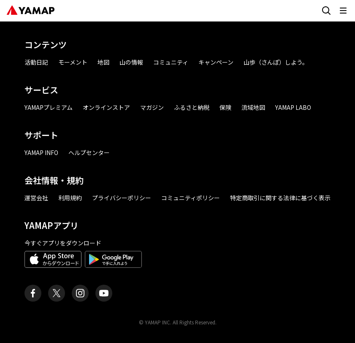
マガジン (152, 107)
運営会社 (36, 197)
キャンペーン (215, 62)
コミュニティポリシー (190, 197)
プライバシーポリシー (121, 197)
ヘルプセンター (89, 152)
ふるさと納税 (191, 107)
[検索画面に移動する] (326, 10)
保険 (225, 107)
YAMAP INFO (41, 152)
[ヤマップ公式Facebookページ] (32, 293)
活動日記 (36, 62)
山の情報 (131, 62)
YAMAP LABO (293, 107)
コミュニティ (170, 62)
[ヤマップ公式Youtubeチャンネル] (103, 293)
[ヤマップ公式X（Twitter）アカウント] (56, 293)
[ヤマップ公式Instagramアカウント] (80, 293)
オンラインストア (106, 107)
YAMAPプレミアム (48, 107)
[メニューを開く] (343, 10)
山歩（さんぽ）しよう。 (276, 62)
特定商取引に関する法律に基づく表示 (280, 197)
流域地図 (253, 107)
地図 (103, 62)
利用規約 (70, 197)
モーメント (72, 62)
